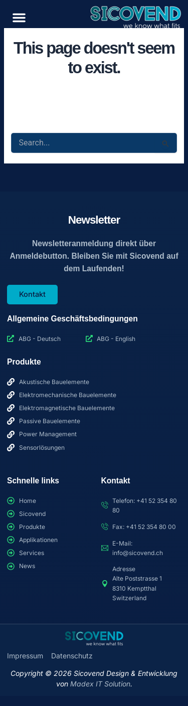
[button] (19, 17)
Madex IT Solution (100, 683)
